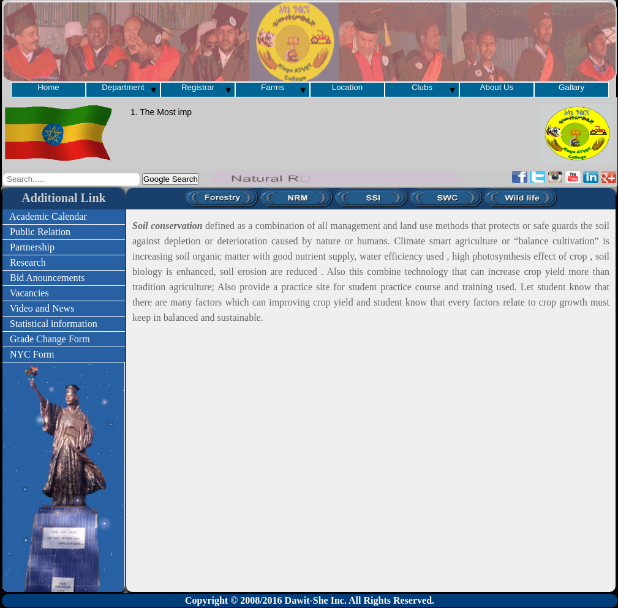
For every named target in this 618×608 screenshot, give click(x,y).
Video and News (59, 308)
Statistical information (57, 323)
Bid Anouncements (58, 277)
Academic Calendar (56, 216)
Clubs (422, 87)
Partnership (57, 247)
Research (53, 262)
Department (123, 87)
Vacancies (55, 293)
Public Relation (54, 232)
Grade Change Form (58, 339)
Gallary (571, 87)
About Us (497, 87)
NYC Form (57, 354)
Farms (272, 87)
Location (347, 87)
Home (48, 87)
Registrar (197, 87)
